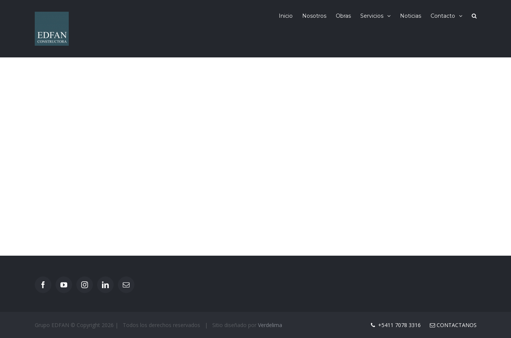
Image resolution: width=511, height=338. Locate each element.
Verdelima (270, 325)
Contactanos (453, 325)
